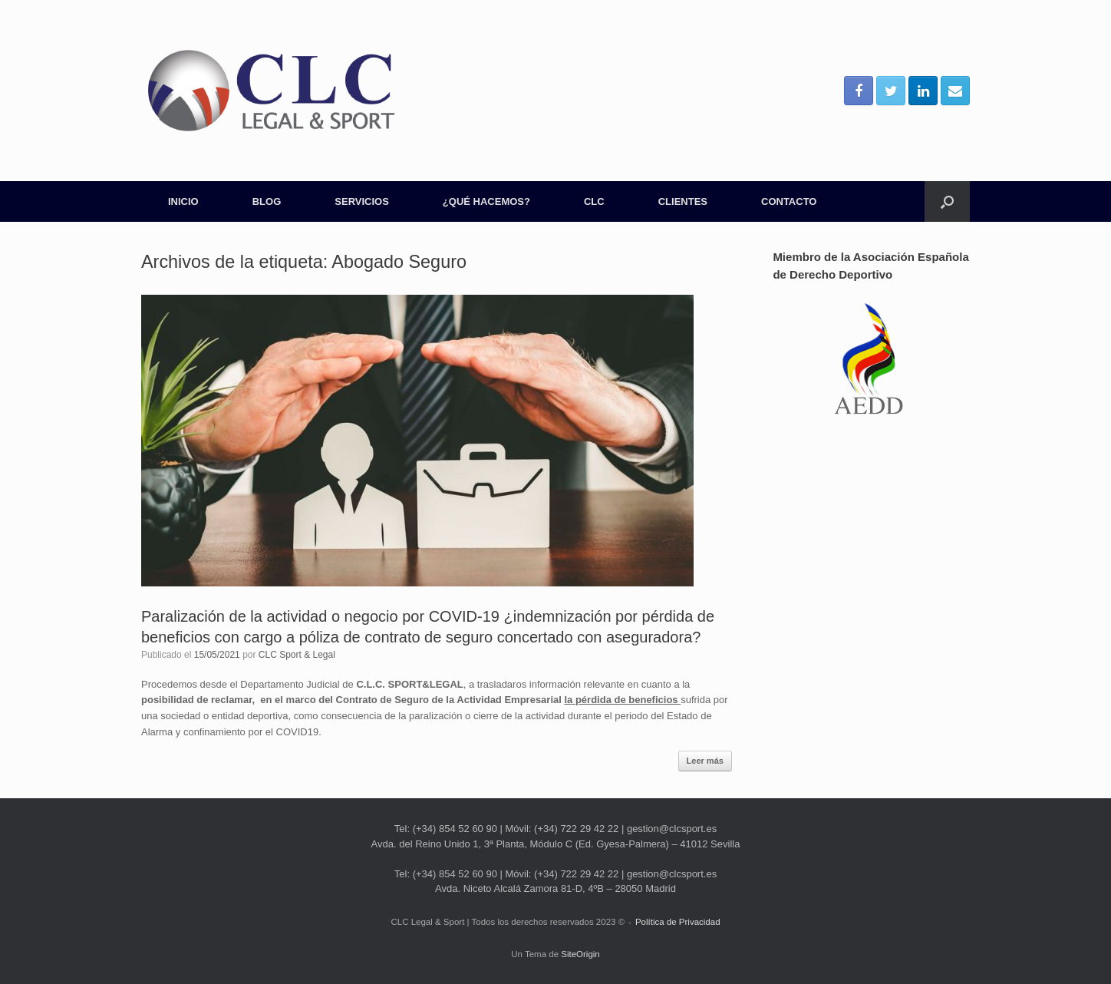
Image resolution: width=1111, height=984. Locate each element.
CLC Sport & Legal (297, 654)
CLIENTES (682, 201)
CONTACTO (788, 201)
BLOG (267, 201)
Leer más (705, 760)
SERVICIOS (362, 201)
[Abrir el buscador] (947, 201)
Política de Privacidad (677, 921)
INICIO (183, 201)
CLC (594, 201)
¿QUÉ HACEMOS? (486, 201)
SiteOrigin (580, 954)
